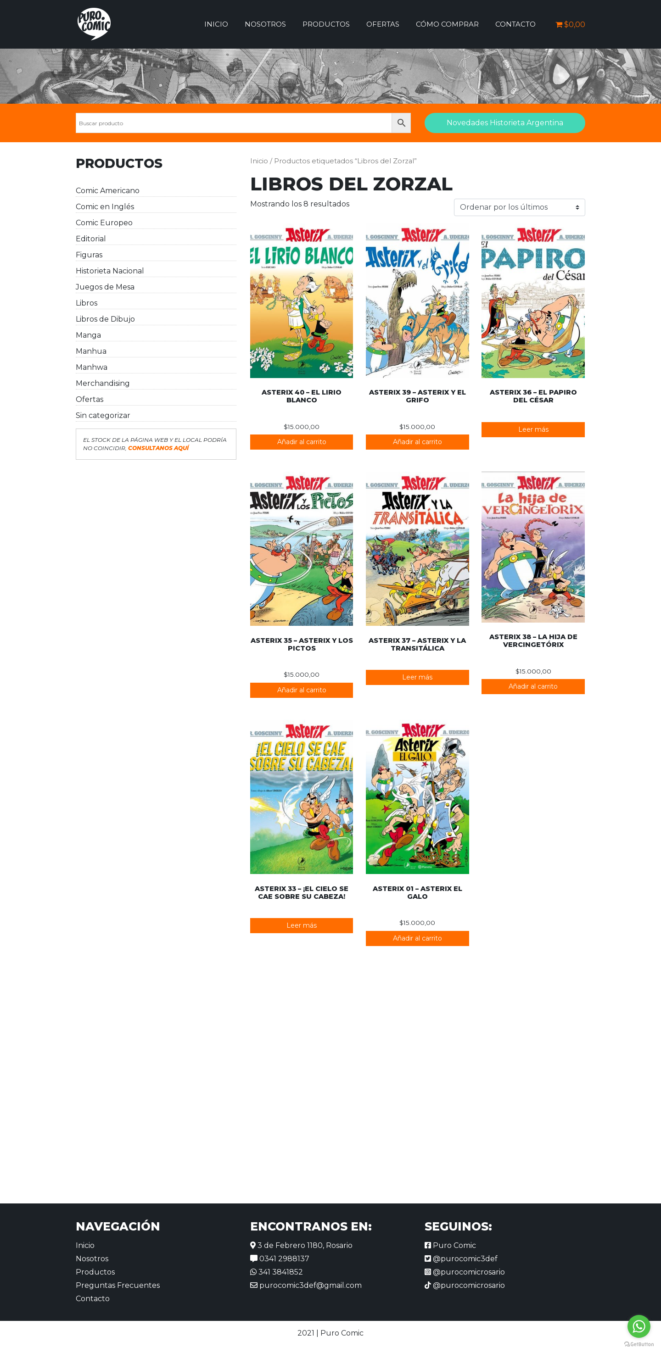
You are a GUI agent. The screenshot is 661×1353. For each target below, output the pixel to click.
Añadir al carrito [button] (301, 442)
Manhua (91, 351)
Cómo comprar (447, 24)
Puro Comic (450, 1245)
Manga (88, 335)
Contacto (515, 24)
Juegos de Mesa (105, 287)
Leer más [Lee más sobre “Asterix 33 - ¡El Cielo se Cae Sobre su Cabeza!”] (301, 925)
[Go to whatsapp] (638, 1326)
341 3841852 (276, 1272)
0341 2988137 (279, 1258)
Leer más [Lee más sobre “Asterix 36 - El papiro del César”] (533, 429)
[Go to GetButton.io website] (639, 1344)
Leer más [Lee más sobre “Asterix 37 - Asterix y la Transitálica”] (417, 677)
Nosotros (265, 24)
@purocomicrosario (465, 1272)
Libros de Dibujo (105, 319)
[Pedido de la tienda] (519, 207)
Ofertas (382, 24)
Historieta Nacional (110, 271)
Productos (326, 24)
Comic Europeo (104, 222)
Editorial (91, 238)
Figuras (89, 255)
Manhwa (91, 367)
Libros (86, 303)
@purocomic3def (461, 1258)
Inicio (216, 24)
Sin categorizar (103, 415)
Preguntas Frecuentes (118, 1285)
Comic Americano (108, 190)
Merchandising (103, 383)
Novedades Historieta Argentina (505, 122)
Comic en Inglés (105, 206)
